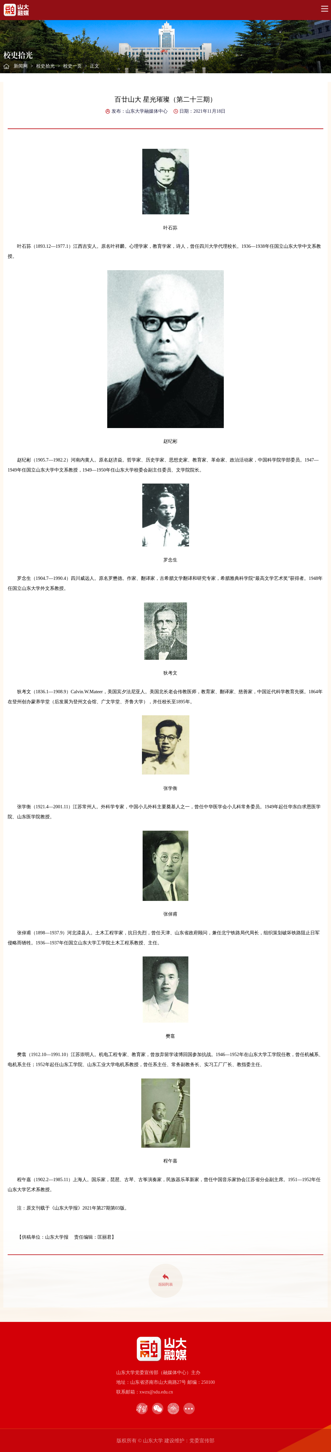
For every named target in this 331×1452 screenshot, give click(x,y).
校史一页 (72, 66)
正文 (94, 66)
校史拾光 (45, 66)
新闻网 (21, 66)
